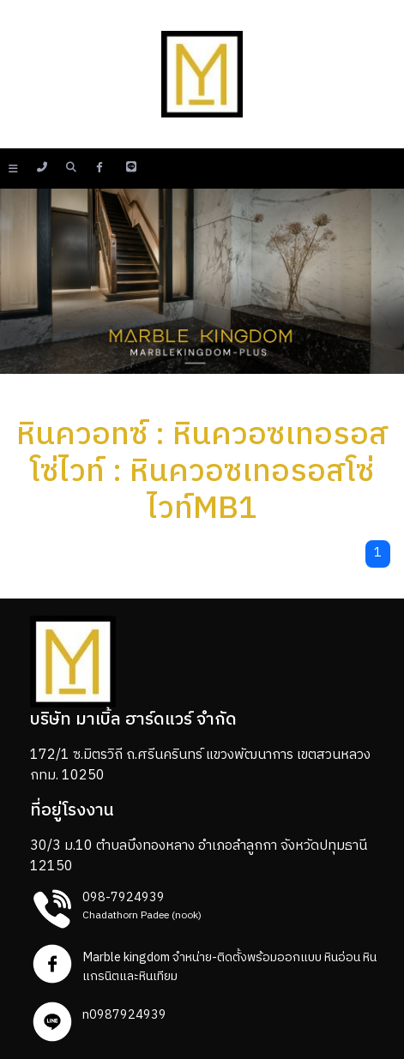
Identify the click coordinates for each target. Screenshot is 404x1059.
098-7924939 (123, 898)
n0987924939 (124, 1015)
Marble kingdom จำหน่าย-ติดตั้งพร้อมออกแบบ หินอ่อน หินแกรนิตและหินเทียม (229, 967)
